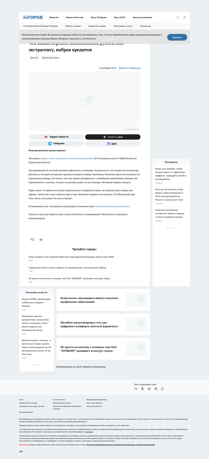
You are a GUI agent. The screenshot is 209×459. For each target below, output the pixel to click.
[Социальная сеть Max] (112, 143)
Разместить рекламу (94, 406)
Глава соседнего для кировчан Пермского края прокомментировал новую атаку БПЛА (84, 258)
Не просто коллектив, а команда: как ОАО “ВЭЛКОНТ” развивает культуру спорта (84, 280)
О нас (21, 400)
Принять (177, 37)
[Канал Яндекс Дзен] (112, 137)
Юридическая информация (97, 400)
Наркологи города (97, 26)
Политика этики (59, 400)
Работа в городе (73, 26)
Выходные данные (26, 412)
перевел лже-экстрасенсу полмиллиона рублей (66, 158)
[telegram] (41, 239)
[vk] (32, 239)
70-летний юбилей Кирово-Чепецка (40, 26)
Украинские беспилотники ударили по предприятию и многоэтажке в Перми (84, 269)
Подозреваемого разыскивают (113, 206)
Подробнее (89, 432)
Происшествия (50, 57)
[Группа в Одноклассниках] (142, 388)
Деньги (34, 57)
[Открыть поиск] (177, 17)
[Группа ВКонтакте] (135, 388)
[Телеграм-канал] (56, 143)
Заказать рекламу (142, 17)
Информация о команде (28, 403)
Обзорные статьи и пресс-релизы (31, 406)
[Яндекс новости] (56, 137)
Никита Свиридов (129, 67)
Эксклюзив (145, 26)
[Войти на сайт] (184, 17)
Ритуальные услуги (123, 26)
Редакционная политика (62, 403)
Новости (54, 17)
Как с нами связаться (94, 403)
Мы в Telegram (99, 17)
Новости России (74, 17)
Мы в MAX (119, 17)
